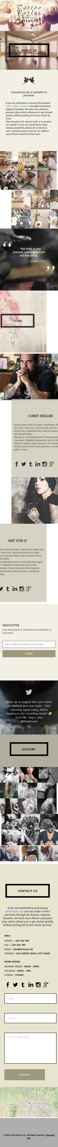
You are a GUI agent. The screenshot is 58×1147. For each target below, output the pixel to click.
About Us (29, 50)
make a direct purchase (18, 106)
